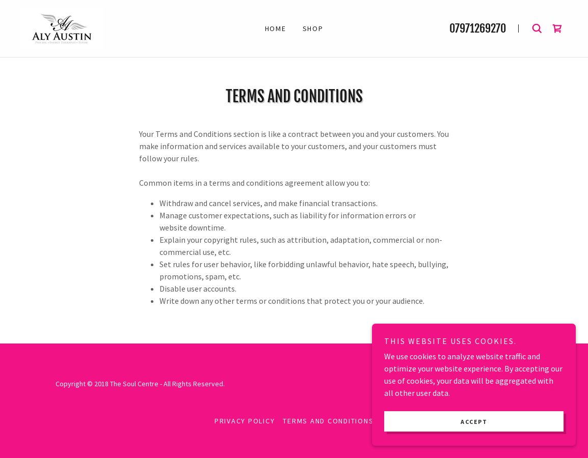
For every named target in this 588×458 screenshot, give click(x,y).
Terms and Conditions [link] (328, 420)
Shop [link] (313, 28)
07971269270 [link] (477, 28)
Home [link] (275, 28)
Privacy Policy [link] (245, 420)
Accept (474, 421)
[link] (61, 27)
